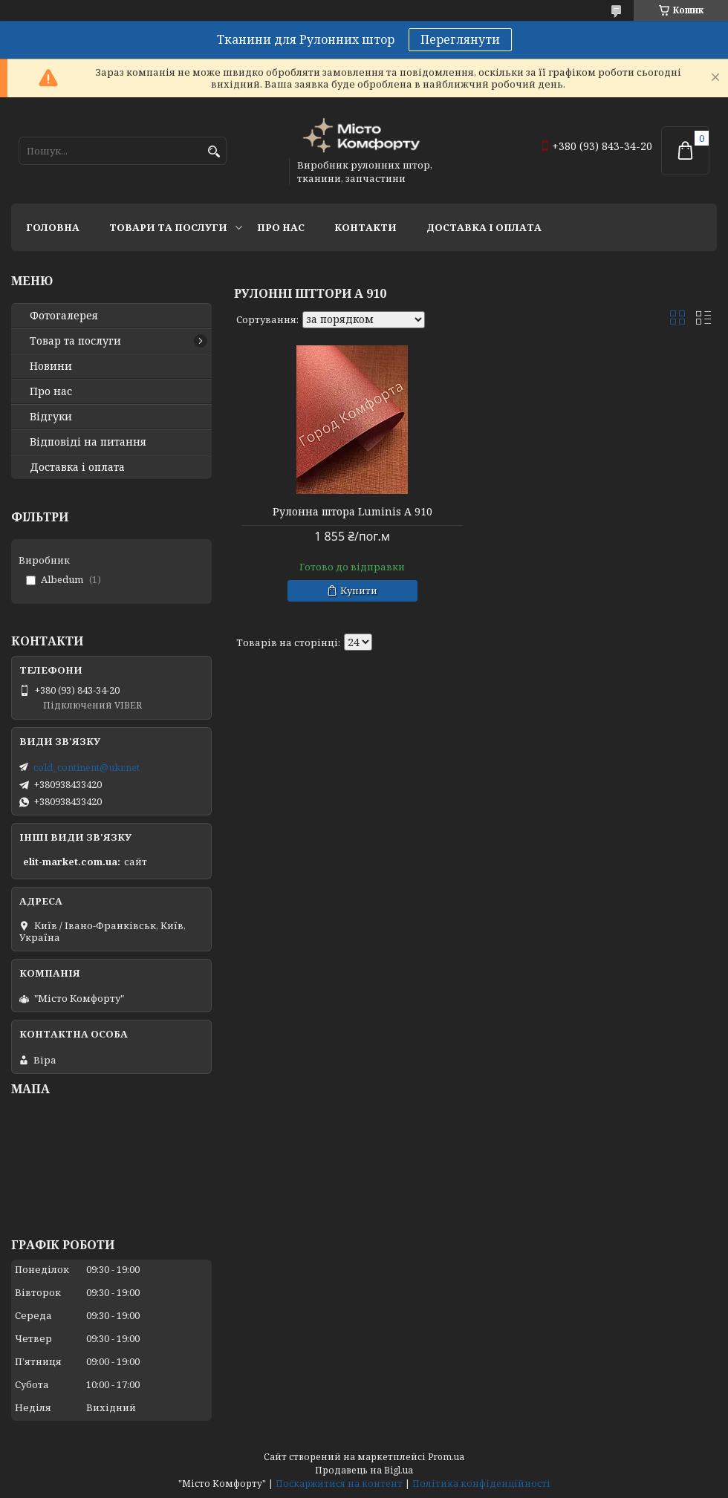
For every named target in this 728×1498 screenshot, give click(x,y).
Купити (358, 590)
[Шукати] (214, 152)
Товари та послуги (168, 227)
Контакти (365, 227)
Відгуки (51, 416)
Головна (52, 227)
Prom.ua (446, 1456)
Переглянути (460, 39)
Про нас (281, 227)
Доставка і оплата (484, 227)
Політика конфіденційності (481, 1483)
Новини (51, 366)
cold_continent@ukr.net (86, 767)
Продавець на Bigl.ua (364, 1470)
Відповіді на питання (88, 442)
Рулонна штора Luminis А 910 (352, 512)
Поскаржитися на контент (339, 1483)
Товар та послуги (75, 341)
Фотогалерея (64, 315)
